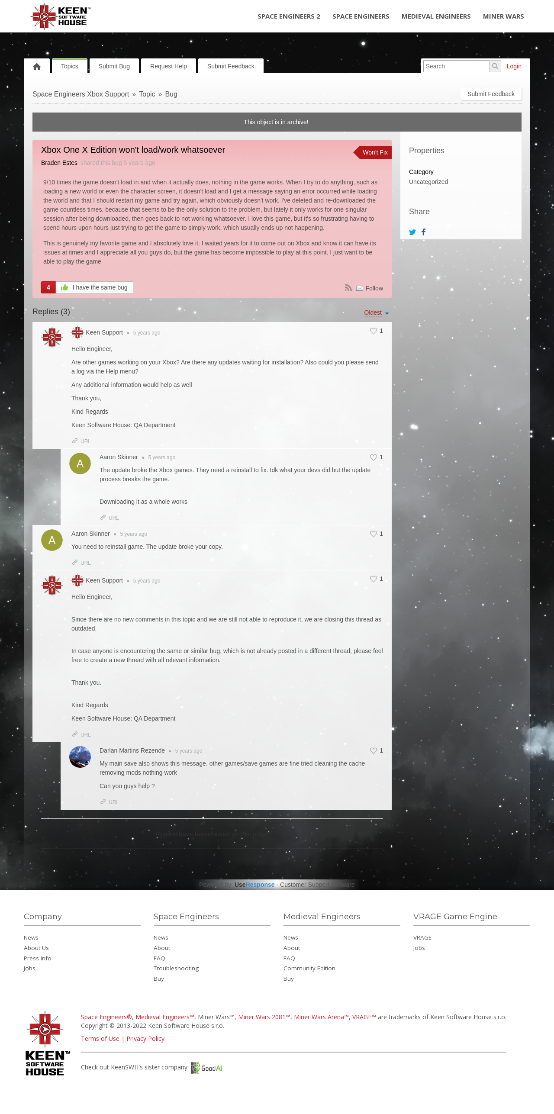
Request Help (168, 66)
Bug (171, 94)
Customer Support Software (317, 885)
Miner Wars (503, 16)
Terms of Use (100, 1038)
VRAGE (422, 937)
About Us (36, 948)
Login (514, 66)
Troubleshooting (176, 968)
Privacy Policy (145, 1038)
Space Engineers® (106, 1017)
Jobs (29, 968)
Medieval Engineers (436, 16)
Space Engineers (361, 16)
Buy (159, 978)
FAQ (159, 958)
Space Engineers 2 (289, 16)
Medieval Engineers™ (164, 1017)
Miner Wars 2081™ (264, 1017)
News (31, 937)
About (162, 948)
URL (81, 441)
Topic (147, 94)
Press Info (38, 958)
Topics (69, 66)
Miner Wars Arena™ (321, 1017)
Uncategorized (428, 181)
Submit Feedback (230, 66)
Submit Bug (114, 66)
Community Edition (309, 968)
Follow (374, 288)
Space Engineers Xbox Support (80, 94)
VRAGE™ (364, 1017)
